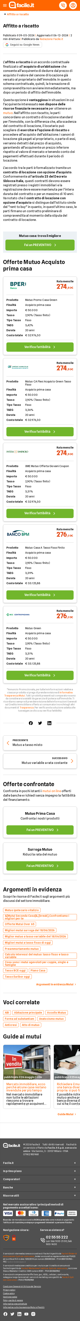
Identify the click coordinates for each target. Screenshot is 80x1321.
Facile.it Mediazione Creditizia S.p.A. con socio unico (44, 1268)
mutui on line (51, 791)
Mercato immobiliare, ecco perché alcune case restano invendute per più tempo (26, 1087)
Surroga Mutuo (40, 849)
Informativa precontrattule (15, 1304)
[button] (5, 5)
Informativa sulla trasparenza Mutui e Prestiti (24, 1307)
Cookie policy (9, 1293)
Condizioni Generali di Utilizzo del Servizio (22, 1286)
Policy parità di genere (13, 1300)
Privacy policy (9, 1290)
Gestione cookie (10, 1297)
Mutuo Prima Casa (40, 813)
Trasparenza (27, 707)
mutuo (8, 113)
